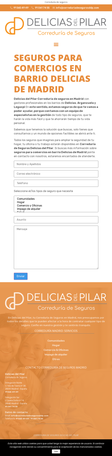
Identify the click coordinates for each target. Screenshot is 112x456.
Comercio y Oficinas (56, 205)
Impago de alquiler (56, 209)
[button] (56, 44)
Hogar (56, 202)
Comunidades (56, 199)
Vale (56, 451)
